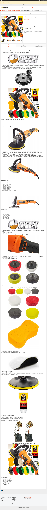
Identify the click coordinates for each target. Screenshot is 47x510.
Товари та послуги (4, 10)
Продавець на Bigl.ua (23, 508)
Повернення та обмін (24, 13)
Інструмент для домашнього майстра (14, 10)
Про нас (34, 13)
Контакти (38, 13)
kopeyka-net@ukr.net (28, 497)
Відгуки (30, 13)
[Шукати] (32, 7)
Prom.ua (28, 507)
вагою (3, 157)
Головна (2, 13)
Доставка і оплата (16, 13)
